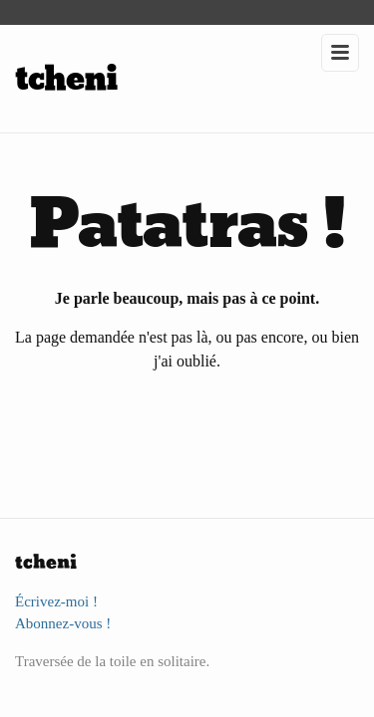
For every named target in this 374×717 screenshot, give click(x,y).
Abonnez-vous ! (63, 623)
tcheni (66, 79)
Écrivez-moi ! (56, 601)
